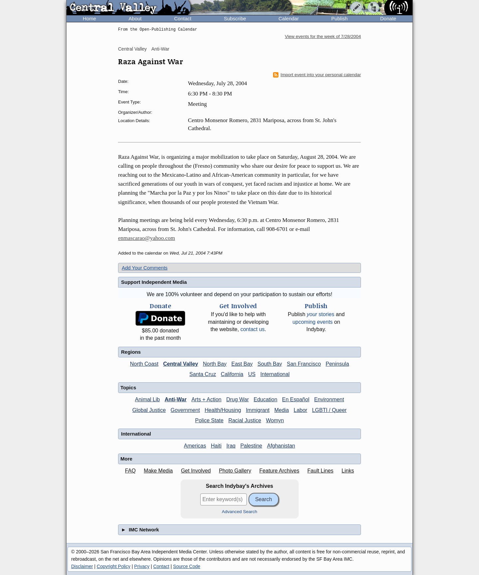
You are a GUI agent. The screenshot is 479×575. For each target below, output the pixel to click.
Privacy (141, 566)
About (135, 18)
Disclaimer (82, 566)
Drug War (237, 399)
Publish (339, 18)
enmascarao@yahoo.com (146, 238)
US (251, 374)
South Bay (269, 364)
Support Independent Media (154, 282)
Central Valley (132, 49)
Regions (131, 352)
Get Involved (196, 471)
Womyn (275, 420)
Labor (300, 410)
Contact (182, 18)
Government (185, 410)
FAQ (130, 471)
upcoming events (312, 322)
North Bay (215, 364)
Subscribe (235, 18)
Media (281, 410)
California (232, 374)
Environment (329, 399)
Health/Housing (223, 410)
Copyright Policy (113, 566)
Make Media (158, 471)
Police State (209, 420)
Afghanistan (281, 446)
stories (320, 314)
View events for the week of (323, 36)
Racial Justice (244, 420)
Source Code (186, 566)
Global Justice (149, 410)
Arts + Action (206, 399)
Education (265, 399)
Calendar (288, 18)
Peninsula (337, 364)
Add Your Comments (145, 268)
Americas (195, 446)
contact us (252, 329)
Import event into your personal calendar (317, 75)
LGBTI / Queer (329, 410)
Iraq (231, 446)
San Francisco (304, 364)
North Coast (144, 364)
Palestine (251, 446)
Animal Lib (147, 399)
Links (348, 471)
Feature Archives (279, 471)
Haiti (216, 446)
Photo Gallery (235, 471)
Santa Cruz (202, 374)
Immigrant (257, 410)
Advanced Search (239, 511)
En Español (295, 399)
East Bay (242, 364)
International (275, 374)
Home (89, 18)
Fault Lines (320, 471)
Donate (388, 18)
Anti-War (160, 49)
